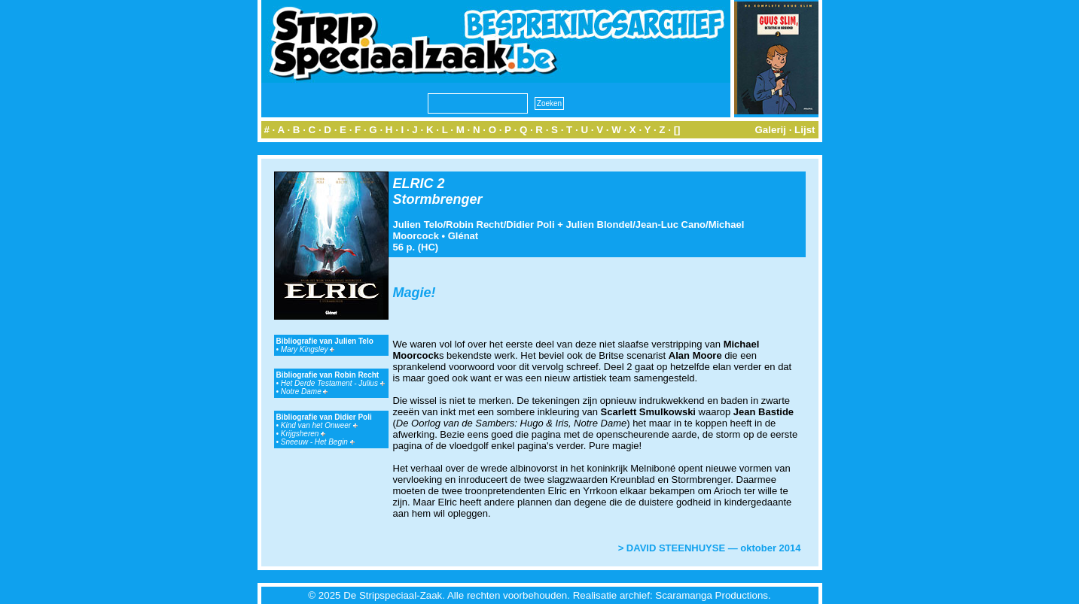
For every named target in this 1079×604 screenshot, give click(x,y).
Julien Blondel (598, 224)
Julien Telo (418, 224)
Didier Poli (530, 224)
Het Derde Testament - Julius (333, 383)
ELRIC (413, 183)
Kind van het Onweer (319, 425)
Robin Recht (475, 224)
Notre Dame (304, 391)
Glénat (463, 235)
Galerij (770, 129)
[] (677, 129)
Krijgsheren (303, 433)
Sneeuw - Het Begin (318, 442)
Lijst (804, 129)
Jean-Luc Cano (671, 224)
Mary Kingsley (308, 349)
